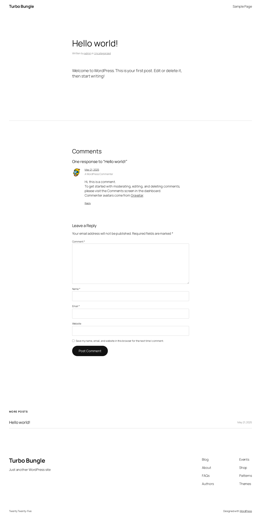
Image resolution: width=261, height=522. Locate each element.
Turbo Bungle (21, 6)
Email (76, 306)
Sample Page (242, 6)
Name (76, 289)
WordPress (246, 511)
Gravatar (137, 195)
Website (76, 323)
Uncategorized (102, 53)
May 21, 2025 (92, 169)
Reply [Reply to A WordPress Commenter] (88, 203)
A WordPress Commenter (99, 174)
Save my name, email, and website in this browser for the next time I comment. (119, 340)
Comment (78, 241)
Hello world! (19, 422)
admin (87, 53)
